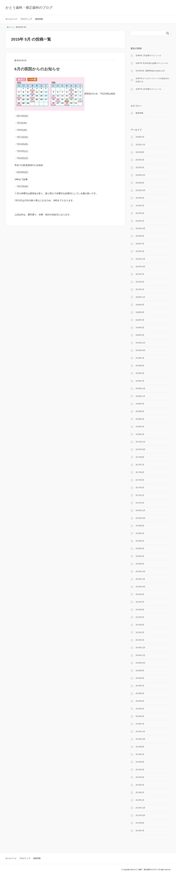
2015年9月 (140, 594)
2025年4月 (140, 160)
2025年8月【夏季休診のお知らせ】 (150, 71)
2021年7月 (140, 274)
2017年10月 (140, 449)
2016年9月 (140, 526)
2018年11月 (140, 396)
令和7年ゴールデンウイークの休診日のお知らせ (152, 80)
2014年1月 (140, 724)
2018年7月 (140, 404)
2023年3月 (140, 213)
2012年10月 (140, 815)
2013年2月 (140, 792)
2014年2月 (140, 716)
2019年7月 (140, 358)
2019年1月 (140, 381)
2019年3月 (140, 373)
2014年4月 (140, 701)
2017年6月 (140, 472)
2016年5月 (140, 541)
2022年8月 (140, 236)
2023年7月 (140, 206)
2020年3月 (140, 335)
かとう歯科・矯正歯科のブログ (29, 7)
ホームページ (11, 19)
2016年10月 (140, 518)
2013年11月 (140, 732)
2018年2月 (140, 434)
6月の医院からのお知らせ (37, 69)
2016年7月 (140, 533)
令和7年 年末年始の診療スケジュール (152, 63)
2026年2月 (140, 137)
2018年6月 (140, 411)
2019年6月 (140, 366)
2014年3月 (140, 709)
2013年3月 (140, 785)
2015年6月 (140, 610)
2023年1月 (140, 221)
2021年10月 (140, 267)
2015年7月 (140, 602)
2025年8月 (140, 152)
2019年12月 (140, 343)
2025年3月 (140, 167)
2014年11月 (140, 655)
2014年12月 (140, 648)
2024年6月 (140, 183)
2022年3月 (140, 251)
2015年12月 (140, 571)
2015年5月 (140, 617)
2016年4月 (140, 549)
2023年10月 (140, 190)
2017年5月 (140, 480)
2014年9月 (140, 671)
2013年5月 (140, 770)
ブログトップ (26, 19)
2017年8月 (140, 457)
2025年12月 (140, 145)
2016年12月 (140, 510)
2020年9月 (140, 305)
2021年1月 (140, 289)
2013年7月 (140, 754)
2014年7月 (140, 686)
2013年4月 (140, 777)
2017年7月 (140, 465)
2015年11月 (140, 579)
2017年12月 (140, 442)
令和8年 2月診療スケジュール (148, 55)
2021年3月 (140, 282)
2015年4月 (140, 625)
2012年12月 (140, 808)
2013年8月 (140, 747)
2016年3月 (140, 556)
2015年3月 (140, 632)
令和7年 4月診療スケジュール (148, 89)
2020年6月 (140, 312)
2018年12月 (140, 388)
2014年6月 (140, 693)
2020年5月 (140, 320)
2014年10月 (140, 663)
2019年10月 (140, 350)
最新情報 (39, 19)
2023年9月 (140, 198)
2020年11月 (140, 297)
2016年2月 (140, 564)
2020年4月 (140, 328)
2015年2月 (140, 640)
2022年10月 (140, 228)
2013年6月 (140, 762)
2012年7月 (140, 831)
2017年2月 (140, 503)
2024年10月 (140, 175)
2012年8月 (140, 823)
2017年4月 (140, 488)
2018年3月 (140, 427)
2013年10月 (140, 739)
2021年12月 (140, 259)
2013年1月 (140, 800)
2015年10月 (140, 587)
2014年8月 (140, 678)
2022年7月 (140, 244)
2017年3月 (140, 495)
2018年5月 (140, 419)
